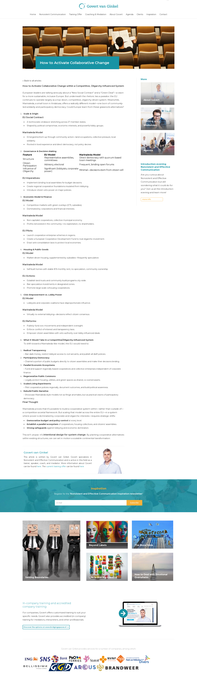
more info (146, 199)
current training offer (56, 466)
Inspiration (151, 14)
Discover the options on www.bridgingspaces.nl (45, 627)
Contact (163, 14)
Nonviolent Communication (52, 14)
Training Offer (75, 14)
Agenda (129, 14)
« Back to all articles (32, 80)
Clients (140, 14)
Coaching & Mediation (95, 14)
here (39, 466)
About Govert (116, 14)
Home (33, 14)
